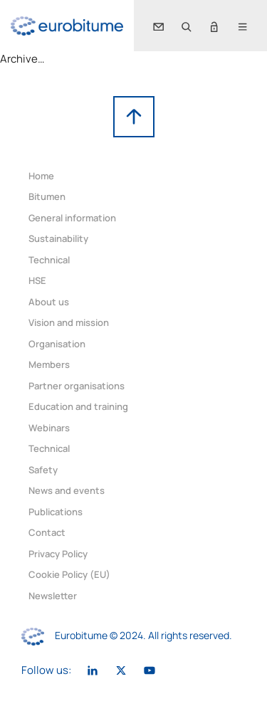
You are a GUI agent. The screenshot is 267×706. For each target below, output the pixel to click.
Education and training (78, 406)
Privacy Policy (58, 553)
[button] (186, 26)
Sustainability (58, 238)
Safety (43, 469)
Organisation (56, 343)
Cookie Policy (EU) (69, 574)
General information (72, 217)
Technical (49, 259)
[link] (67, 26)
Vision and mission (68, 322)
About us (48, 301)
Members (49, 364)
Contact (47, 532)
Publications (55, 511)
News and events (66, 490)
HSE (37, 280)
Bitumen (47, 196)
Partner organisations (76, 385)
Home (41, 175)
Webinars (49, 427)
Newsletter (52, 595)
